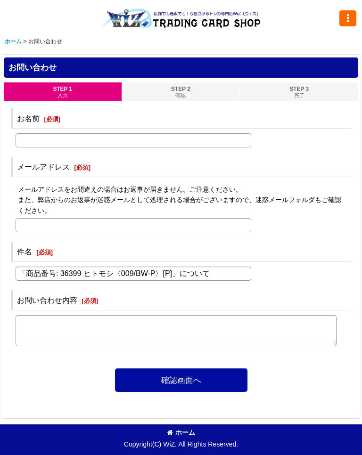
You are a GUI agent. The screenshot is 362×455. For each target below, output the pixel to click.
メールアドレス (43, 166)
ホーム (181, 432)
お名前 (28, 118)
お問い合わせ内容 (47, 300)
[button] (347, 18)
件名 (24, 251)
